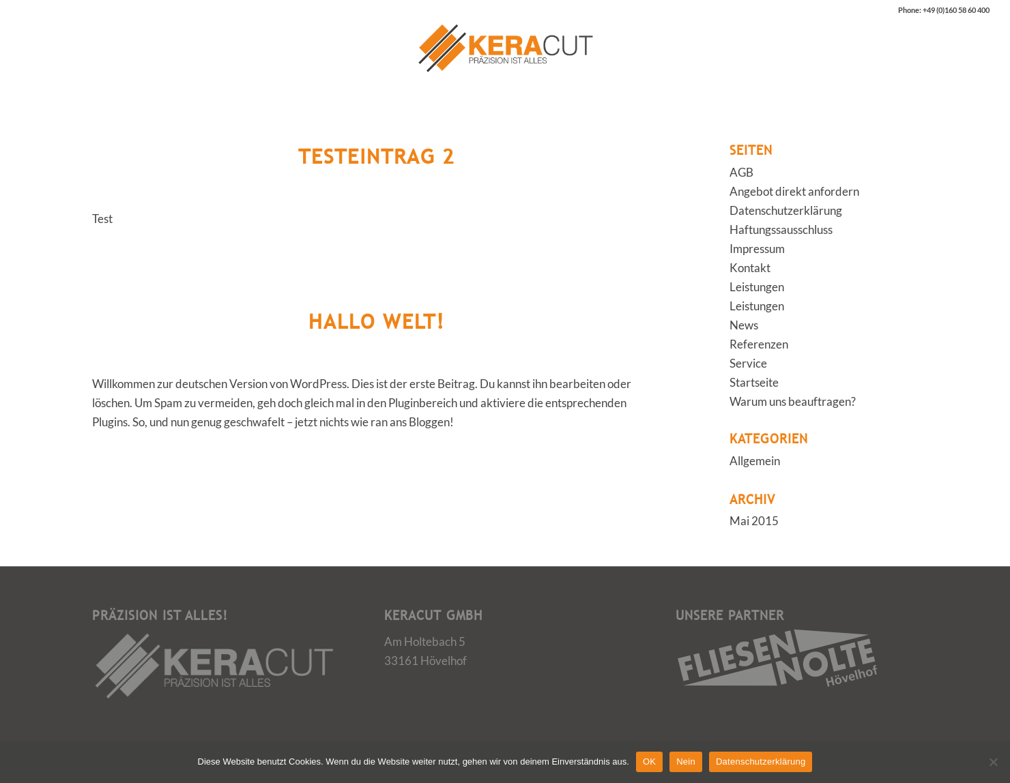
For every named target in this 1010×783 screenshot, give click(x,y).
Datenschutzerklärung (786, 210)
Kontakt (750, 268)
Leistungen (757, 287)
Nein (685, 761)
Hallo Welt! (376, 321)
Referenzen (759, 344)
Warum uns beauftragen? (793, 401)
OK (649, 761)
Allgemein (755, 461)
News (744, 325)
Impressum (757, 248)
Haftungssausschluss (781, 229)
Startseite (754, 382)
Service (748, 363)
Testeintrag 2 (376, 156)
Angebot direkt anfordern (794, 191)
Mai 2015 (754, 521)
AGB (741, 172)
